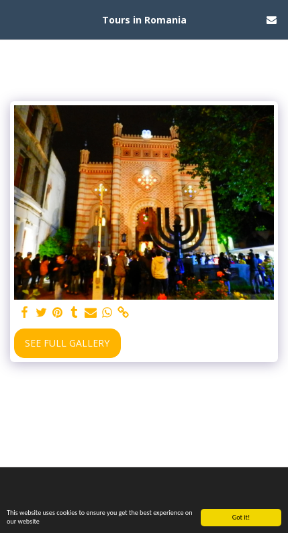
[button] (14, 19)
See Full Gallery (67, 343)
